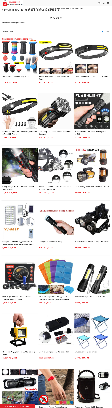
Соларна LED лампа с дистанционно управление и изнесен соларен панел (17, 243)
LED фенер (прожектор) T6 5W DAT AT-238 (92, 187)
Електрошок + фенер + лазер (50, 242)
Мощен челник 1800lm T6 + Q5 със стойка (92, 242)
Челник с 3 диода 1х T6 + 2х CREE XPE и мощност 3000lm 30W (55, 188)
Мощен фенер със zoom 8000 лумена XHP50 (90, 133)
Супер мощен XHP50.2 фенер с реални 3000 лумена (18, 188)
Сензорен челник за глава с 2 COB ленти (91, 76)
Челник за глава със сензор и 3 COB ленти (54, 77)
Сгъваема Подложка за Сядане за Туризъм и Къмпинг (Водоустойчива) (54, 298)
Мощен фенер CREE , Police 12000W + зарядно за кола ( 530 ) (17, 298)
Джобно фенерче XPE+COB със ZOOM (90, 297)
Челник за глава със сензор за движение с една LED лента (19, 133)
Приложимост (8, 32)
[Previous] (102, 32)
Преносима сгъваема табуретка (15, 76)
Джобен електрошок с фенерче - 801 (54, 352)
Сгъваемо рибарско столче (86, 352)
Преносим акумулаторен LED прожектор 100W (18, 353)
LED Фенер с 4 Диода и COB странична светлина (55, 133)
